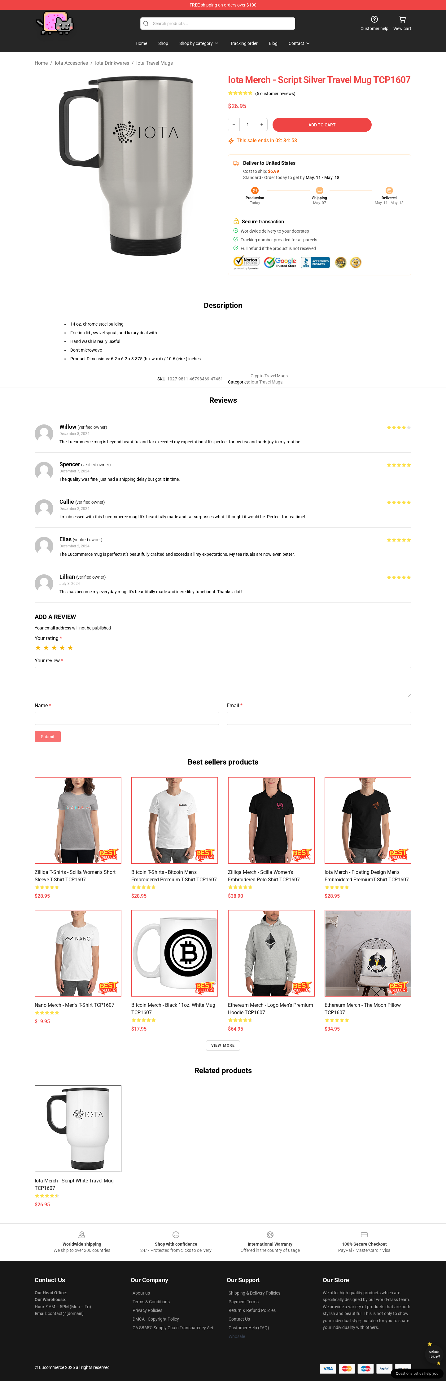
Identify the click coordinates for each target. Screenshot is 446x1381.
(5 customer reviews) (275, 93)
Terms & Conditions (151, 1301)
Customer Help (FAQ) (249, 1327)
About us (141, 1293)
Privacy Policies (147, 1310)
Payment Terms (244, 1301)
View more (223, 1045)
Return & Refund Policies (252, 1310)
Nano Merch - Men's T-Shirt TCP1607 (74, 1005)
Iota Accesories (71, 63)
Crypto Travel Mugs (269, 375)
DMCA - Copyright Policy (156, 1319)
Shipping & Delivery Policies (254, 1293)
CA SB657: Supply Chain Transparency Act (173, 1327)
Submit (48, 736)
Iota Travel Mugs (154, 63)
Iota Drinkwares (112, 63)
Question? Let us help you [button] (417, 1373)
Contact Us (239, 1319)
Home (41, 63)
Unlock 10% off (434, 1354)
